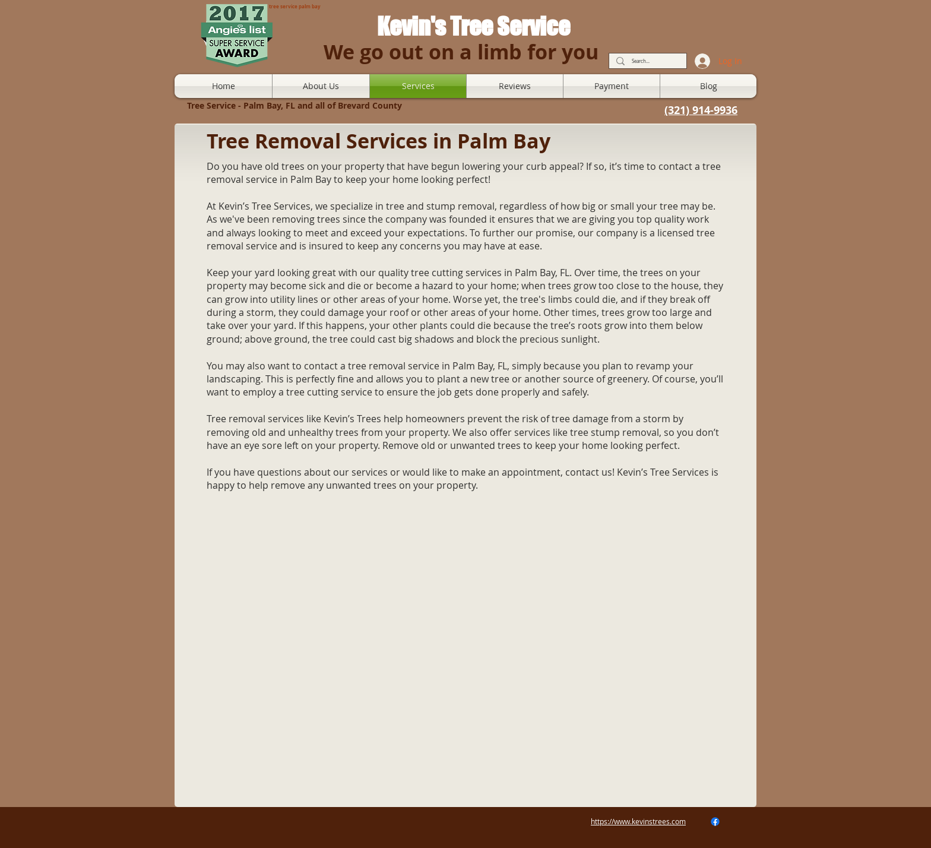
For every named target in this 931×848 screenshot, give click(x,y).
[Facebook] (715, 821)
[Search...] (646, 61)
